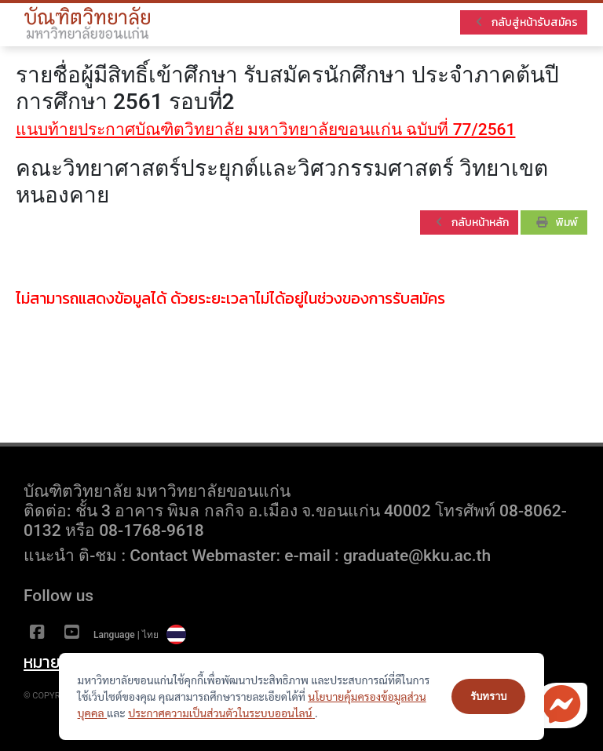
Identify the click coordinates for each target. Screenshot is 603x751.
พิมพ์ (557, 222)
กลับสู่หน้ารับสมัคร (527, 22)
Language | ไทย (139, 634)
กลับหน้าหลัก (472, 222)
